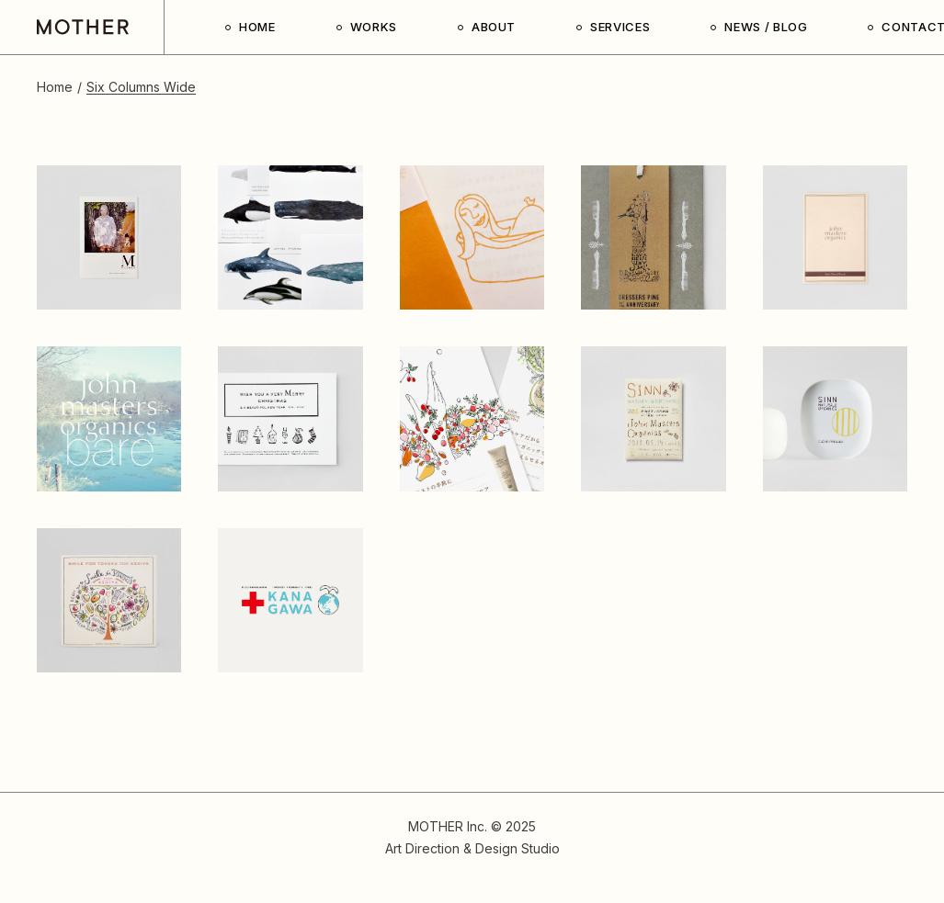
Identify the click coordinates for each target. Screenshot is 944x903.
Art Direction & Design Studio (472, 848)
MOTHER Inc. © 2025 (472, 826)
